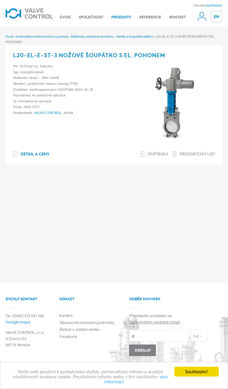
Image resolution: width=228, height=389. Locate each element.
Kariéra (65, 316)
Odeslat (142, 351)
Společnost (91, 17)
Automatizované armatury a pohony (42, 36)
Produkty (121, 17)
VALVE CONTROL (48, 113)
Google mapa (18, 322)
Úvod (65, 17)
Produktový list (197, 154)
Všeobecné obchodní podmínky (86, 323)
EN (216, 17)
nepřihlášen (213, 5)
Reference (150, 17)
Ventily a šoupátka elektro (134, 36)
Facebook (68, 337)
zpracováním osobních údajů (154, 322)
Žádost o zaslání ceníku (79, 330)
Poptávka (158, 154)
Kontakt (177, 17)
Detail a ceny (35, 154)
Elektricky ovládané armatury (92, 36)
